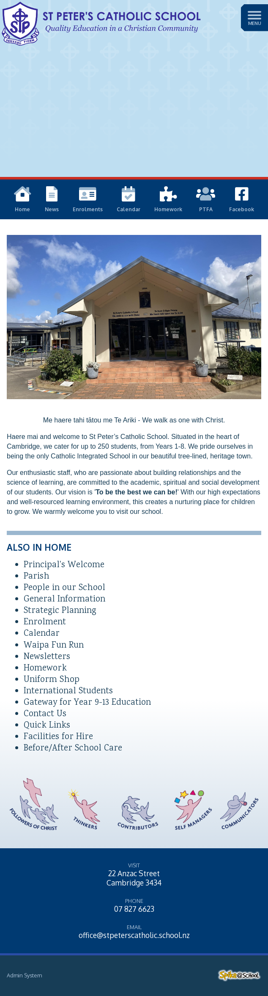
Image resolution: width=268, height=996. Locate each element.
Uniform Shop (51, 680)
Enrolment (45, 622)
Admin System (24, 975)
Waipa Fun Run (54, 645)
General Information (64, 599)
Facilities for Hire (58, 737)
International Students (68, 691)
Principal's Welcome (64, 565)
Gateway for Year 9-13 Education (87, 702)
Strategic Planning (60, 611)
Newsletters (47, 657)
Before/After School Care (73, 748)
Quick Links (47, 725)
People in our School (64, 588)
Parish (36, 576)
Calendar (42, 633)
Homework (45, 668)
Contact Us (45, 714)
